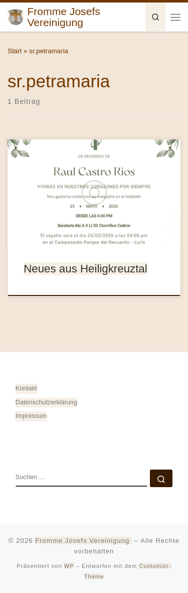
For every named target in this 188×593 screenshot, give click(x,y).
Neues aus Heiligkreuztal (85, 268)
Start (15, 51)
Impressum (31, 415)
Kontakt (26, 388)
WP (69, 566)
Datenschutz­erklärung (46, 402)
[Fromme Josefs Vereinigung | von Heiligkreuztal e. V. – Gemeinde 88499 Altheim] (16, 16)
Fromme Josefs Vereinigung (83, 540)
